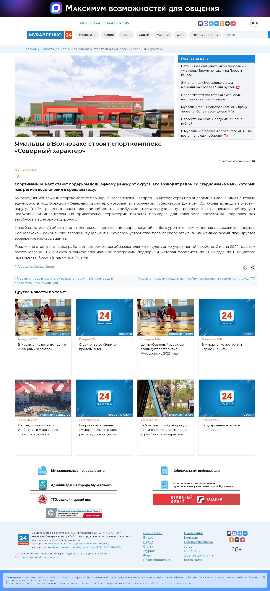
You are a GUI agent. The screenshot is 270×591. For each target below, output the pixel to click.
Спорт (49, 266)
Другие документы (199, 555)
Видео (148, 537)
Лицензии (192, 551)
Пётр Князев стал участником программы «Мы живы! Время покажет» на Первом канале (213, 70)
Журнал (149, 551)
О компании (193, 533)
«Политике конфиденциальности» (172, 583)
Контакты (191, 537)
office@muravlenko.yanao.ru (40, 557)
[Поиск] (245, 34)
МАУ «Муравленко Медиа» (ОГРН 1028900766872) (78, 543)
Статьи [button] (144, 35)
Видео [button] (108, 35)
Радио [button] (126, 35)
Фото (147, 555)
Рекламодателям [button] (205, 35)
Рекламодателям (156, 560)
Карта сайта (193, 560)
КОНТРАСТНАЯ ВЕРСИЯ (104, 23)
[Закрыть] (264, 576)
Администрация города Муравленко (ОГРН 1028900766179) (84, 547)
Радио (148, 542)
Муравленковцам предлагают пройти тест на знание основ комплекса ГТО (196, 278)
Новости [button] (86, 35)
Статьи (148, 546)
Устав (188, 546)
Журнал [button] (163, 35)
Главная (31, 49)
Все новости (152, 533)
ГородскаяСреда (30, 266)
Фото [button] (180, 35)
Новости (47, 49)
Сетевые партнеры (198, 542)
